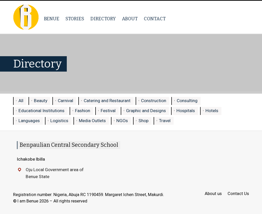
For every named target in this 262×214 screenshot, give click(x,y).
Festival (108, 111)
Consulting (187, 101)
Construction (153, 101)
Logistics (59, 121)
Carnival (65, 101)
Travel (165, 121)
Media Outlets (92, 121)
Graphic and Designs (146, 111)
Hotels (211, 111)
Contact (155, 19)
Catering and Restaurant (107, 101)
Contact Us (238, 194)
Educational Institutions (41, 111)
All (20, 101)
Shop (143, 121)
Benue (51, 19)
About (130, 19)
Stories (75, 19)
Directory (103, 19)
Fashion (82, 111)
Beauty (40, 101)
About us (213, 194)
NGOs (122, 121)
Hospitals (185, 111)
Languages (29, 121)
